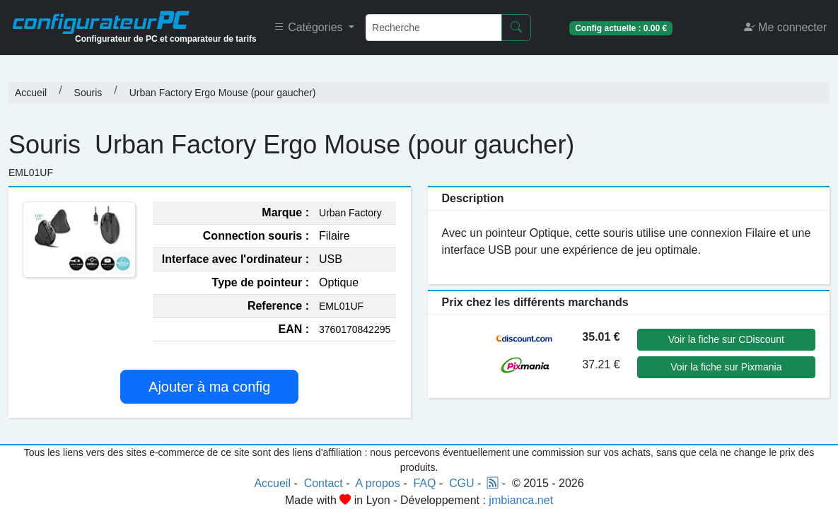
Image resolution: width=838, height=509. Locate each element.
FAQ (424, 483)
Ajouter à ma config (209, 386)
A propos (378, 483)
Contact (323, 483)
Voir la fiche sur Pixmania (725, 367)
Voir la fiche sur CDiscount (726, 339)
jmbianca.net (521, 500)
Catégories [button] (310, 27)
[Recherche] (434, 27)
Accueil (31, 92)
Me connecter (785, 27)
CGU (462, 483)
